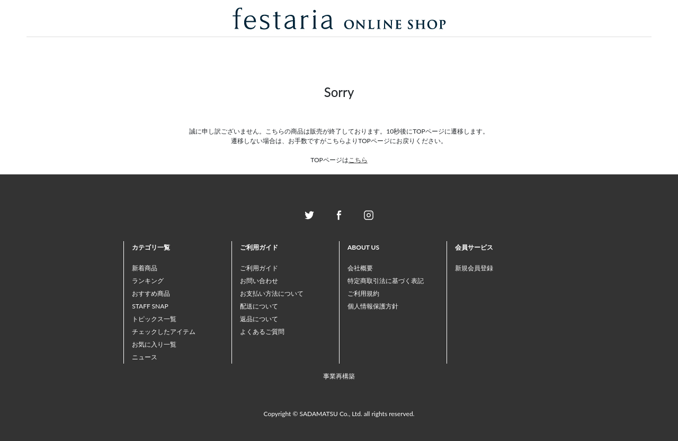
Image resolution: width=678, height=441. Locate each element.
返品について (259, 319)
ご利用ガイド (259, 268)
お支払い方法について (272, 293)
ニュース (144, 357)
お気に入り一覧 (154, 344)
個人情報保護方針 (372, 306)
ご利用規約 (363, 293)
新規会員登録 (474, 268)
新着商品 (144, 268)
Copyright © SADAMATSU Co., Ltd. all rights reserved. (339, 414)
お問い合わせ (259, 281)
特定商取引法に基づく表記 (385, 281)
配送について (259, 306)
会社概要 (360, 268)
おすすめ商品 (151, 293)
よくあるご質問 (262, 332)
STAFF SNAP (150, 306)
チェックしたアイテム (163, 332)
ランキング (148, 281)
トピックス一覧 (154, 319)
